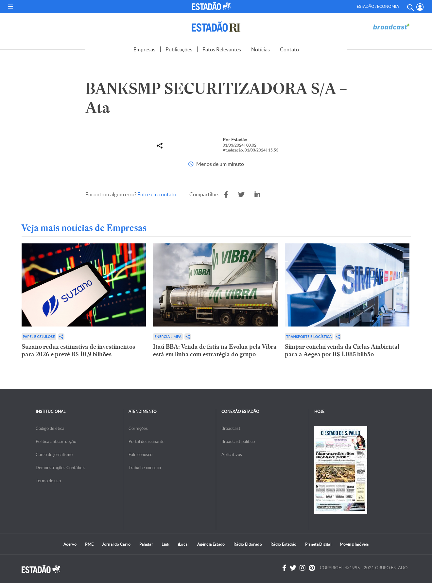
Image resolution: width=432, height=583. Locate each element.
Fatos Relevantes (221, 49)
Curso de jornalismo (54, 454)
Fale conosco (140, 454)
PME (89, 544)
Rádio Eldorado (247, 544)
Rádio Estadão (283, 544)
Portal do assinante (146, 441)
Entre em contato (156, 194)
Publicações (178, 49)
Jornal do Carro (116, 544)
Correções (138, 428)
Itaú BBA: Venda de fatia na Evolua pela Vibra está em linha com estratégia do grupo (215, 350)
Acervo (70, 544)
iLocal (183, 544)
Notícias (260, 49)
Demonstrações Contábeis (60, 467)
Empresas (144, 49)
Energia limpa (167, 336)
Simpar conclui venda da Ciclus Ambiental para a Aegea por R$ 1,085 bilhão (342, 350)
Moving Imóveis (354, 544)
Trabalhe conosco (145, 467)
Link (165, 544)
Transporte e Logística (309, 336)
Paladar (146, 544)
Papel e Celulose (39, 336)
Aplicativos (231, 454)
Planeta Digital (318, 544)
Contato (289, 49)
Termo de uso (48, 480)
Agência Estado (211, 544)
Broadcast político (238, 441)
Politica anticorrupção (56, 441)
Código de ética (50, 428)
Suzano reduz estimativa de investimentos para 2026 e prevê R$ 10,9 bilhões (78, 350)
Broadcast (230, 428)
